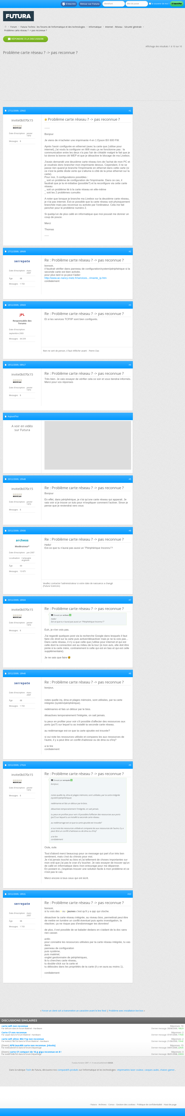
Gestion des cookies (125, 1104)
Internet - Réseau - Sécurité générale (123, 26)
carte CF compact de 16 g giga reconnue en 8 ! (35, 1051)
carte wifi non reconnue (15, 1026)
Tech (28, 1069)
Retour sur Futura (89, 3)
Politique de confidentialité (149, 1104)
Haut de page (170, 1104)
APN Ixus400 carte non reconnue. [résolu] (32, 1045)
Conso (111, 1104)
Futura (94, 1104)
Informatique (95, 26)
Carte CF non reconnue (14, 1032)
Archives (103, 1104)
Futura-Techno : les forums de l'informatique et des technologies (52, 26)
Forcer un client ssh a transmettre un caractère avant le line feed (74, 1010)
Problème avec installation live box (126, 1010)
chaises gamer (167, 1069)
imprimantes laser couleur (130, 1069)
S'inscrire (69, 4)
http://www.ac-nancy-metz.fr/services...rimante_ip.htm (75, 278)
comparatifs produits (68, 1069)
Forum (13, 26)
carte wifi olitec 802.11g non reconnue (23, 1038)
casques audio (152, 1069)
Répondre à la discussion (25, 39)
